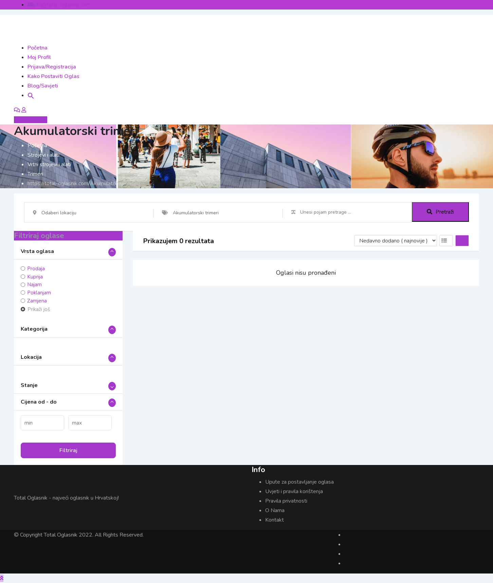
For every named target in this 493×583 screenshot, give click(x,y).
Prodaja (36, 268)
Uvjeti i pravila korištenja (294, 491)
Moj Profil (39, 57)
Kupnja (35, 276)
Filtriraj (68, 450)
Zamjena (37, 300)
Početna (38, 48)
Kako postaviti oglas (53, 76)
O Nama (275, 510)
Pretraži (440, 212)
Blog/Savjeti (43, 86)
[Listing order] (395, 240)
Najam (34, 284)
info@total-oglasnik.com (61, 4)
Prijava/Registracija (52, 67)
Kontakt (274, 520)
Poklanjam (39, 292)
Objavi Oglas (30, 119)
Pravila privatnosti (286, 501)
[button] (31, 95)
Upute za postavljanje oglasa (299, 482)
